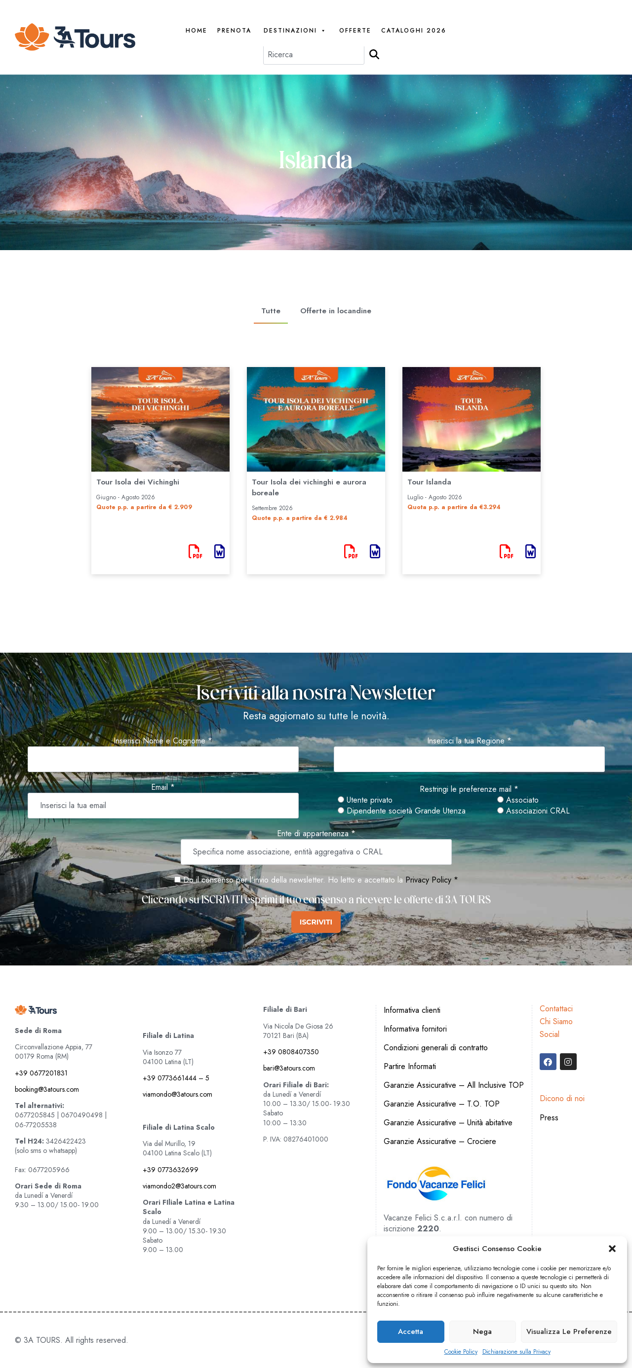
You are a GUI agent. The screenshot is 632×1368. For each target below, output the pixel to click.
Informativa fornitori (415, 1029)
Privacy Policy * (431, 880)
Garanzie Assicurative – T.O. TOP (442, 1103)
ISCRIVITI (316, 922)
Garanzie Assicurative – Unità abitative (448, 1122)
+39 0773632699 (170, 1170)
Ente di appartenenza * (316, 833)
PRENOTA (234, 31)
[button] (612, 1249)
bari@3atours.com (289, 1068)
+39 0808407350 (291, 1052)
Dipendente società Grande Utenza (402, 811)
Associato (518, 800)
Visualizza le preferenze (569, 1331)
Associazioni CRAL (533, 811)
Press (549, 1117)
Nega (482, 1331)
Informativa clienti (412, 1010)
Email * (163, 787)
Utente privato (365, 800)
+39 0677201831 (41, 1073)
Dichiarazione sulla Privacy (516, 1352)
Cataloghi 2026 (413, 31)
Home (196, 31)
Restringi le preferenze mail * (469, 789)
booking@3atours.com (47, 1089)
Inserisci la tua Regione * (469, 741)
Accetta (410, 1331)
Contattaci (556, 1008)
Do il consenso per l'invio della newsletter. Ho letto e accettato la (288, 880)
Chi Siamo (556, 1021)
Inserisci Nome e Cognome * (163, 741)
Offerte (355, 31)
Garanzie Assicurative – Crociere (440, 1141)
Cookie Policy (460, 1352)
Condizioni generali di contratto (436, 1047)
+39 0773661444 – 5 (176, 1078)
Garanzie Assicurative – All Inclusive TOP (454, 1085)
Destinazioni (295, 31)
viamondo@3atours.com (177, 1094)
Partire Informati (410, 1066)
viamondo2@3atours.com (179, 1186)
